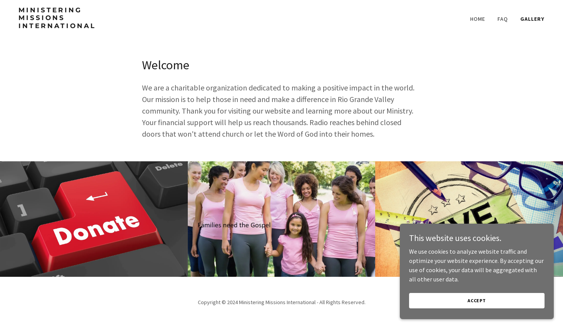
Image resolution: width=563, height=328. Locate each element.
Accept (477, 300)
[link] (110, 26)
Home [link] (477, 18)
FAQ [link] (503, 18)
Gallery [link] (532, 18)
